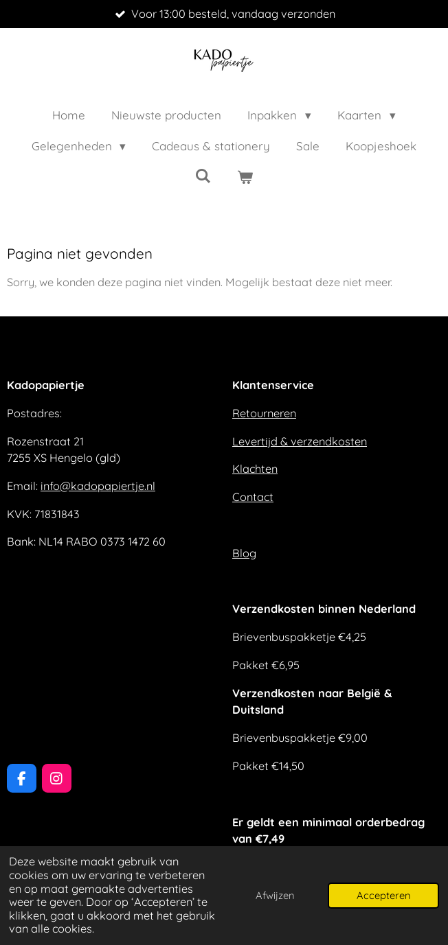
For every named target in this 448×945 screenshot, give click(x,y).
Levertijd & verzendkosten (299, 441)
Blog (244, 553)
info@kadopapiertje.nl (98, 486)
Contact (252, 497)
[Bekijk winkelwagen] (245, 177)
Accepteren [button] (383, 895)
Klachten (255, 469)
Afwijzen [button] (275, 895)
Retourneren (264, 413)
